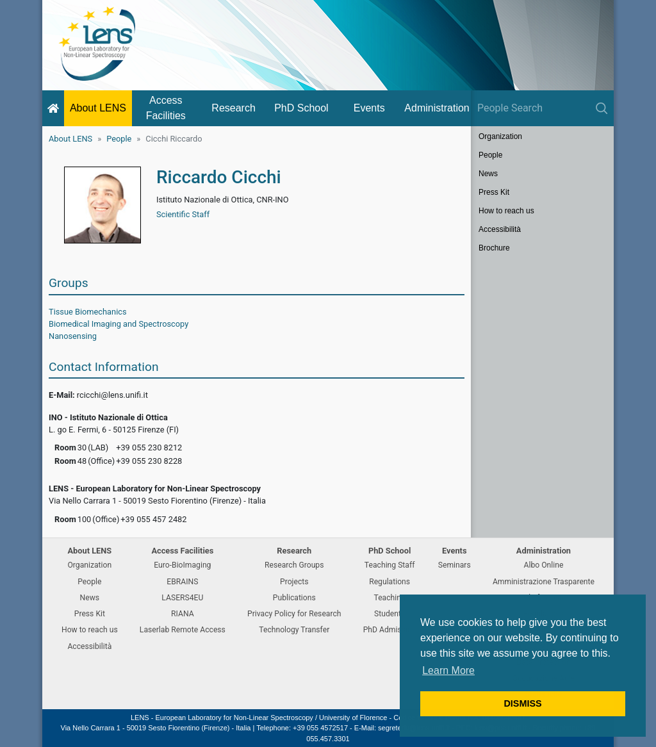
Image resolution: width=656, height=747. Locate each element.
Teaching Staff (390, 565)
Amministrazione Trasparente (543, 581)
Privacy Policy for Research (294, 613)
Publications (294, 597)
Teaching (389, 597)
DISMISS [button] (522, 703)
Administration (436, 108)
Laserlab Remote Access (183, 629)
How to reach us (506, 210)
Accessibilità (500, 229)
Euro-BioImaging (182, 565)
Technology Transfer (294, 629)
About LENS (98, 108)
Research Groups (294, 565)
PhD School (301, 108)
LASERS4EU (182, 597)
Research (233, 108)
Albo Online (544, 565)
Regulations (389, 581)
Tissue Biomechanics (88, 311)
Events (369, 108)
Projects (294, 581)
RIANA (182, 613)
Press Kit (494, 192)
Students (389, 613)
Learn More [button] (448, 670)
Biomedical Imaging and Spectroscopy (118, 324)
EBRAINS (182, 581)
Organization (500, 136)
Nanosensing (73, 336)
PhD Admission (389, 629)
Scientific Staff (182, 214)
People (118, 139)
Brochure (494, 247)
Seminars (454, 565)
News (488, 173)
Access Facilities (166, 108)
